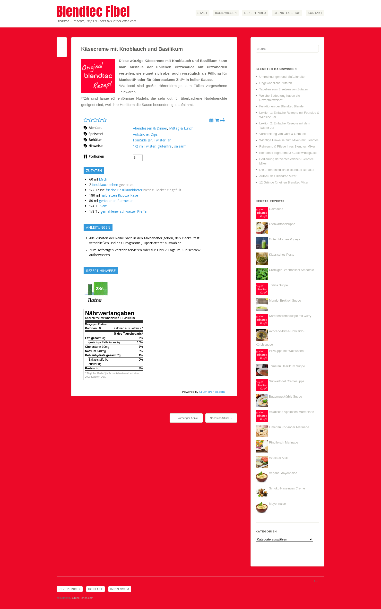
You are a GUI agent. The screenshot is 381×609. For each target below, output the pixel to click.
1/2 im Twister (144, 146)
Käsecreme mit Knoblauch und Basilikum (132, 49)
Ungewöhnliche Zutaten (275, 83)
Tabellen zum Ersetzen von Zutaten (283, 89)
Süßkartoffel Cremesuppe (286, 381)
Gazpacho (276, 209)
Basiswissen (226, 12)
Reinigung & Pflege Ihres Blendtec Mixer (287, 146)
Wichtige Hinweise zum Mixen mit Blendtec (289, 140)
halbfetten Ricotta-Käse (119, 195)
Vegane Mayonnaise (283, 473)
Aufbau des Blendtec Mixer (277, 176)
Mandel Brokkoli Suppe (285, 300)
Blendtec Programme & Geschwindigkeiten (288, 153)
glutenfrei (164, 146)
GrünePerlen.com (82, 597)
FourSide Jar (142, 140)
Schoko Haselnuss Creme (287, 488)
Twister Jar (162, 140)
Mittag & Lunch (181, 128)
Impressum (119, 589)
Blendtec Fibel (93, 11)
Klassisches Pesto (281, 254)
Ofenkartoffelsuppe (282, 224)
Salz (103, 206)
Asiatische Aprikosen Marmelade (291, 412)
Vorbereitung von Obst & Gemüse (282, 134)
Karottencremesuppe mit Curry (290, 316)
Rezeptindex (255, 12)
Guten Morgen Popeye (284, 239)
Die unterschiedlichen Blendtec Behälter (286, 170)
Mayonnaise (277, 503)
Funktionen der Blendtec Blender (281, 106)
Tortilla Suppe (278, 285)
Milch (103, 179)
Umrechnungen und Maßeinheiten (282, 76)
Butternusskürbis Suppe (285, 396)
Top (316, 581)
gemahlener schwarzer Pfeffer (124, 211)
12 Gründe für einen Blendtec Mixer (283, 182)
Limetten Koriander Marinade (289, 427)
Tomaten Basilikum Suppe (287, 366)
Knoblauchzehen (105, 184)
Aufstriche (141, 134)
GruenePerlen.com (212, 391)
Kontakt (315, 12)
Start (203, 12)
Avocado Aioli (278, 458)
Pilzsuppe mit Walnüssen (286, 351)
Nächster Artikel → (221, 418)
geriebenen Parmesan (116, 200)
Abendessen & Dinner (150, 128)
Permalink (62, 43)
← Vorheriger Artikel (186, 418)
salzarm (180, 146)
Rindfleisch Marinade (283, 442)
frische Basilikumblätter (124, 190)
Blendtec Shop (287, 12)
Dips (154, 134)
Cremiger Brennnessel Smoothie (291, 270)
